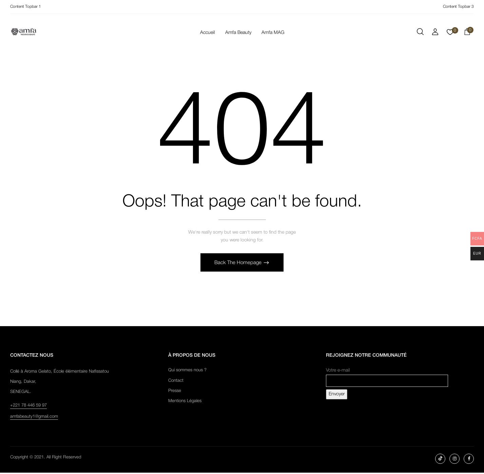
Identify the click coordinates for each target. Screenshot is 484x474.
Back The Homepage (238, 264)
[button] (467, 33)
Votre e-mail (387, 377)
